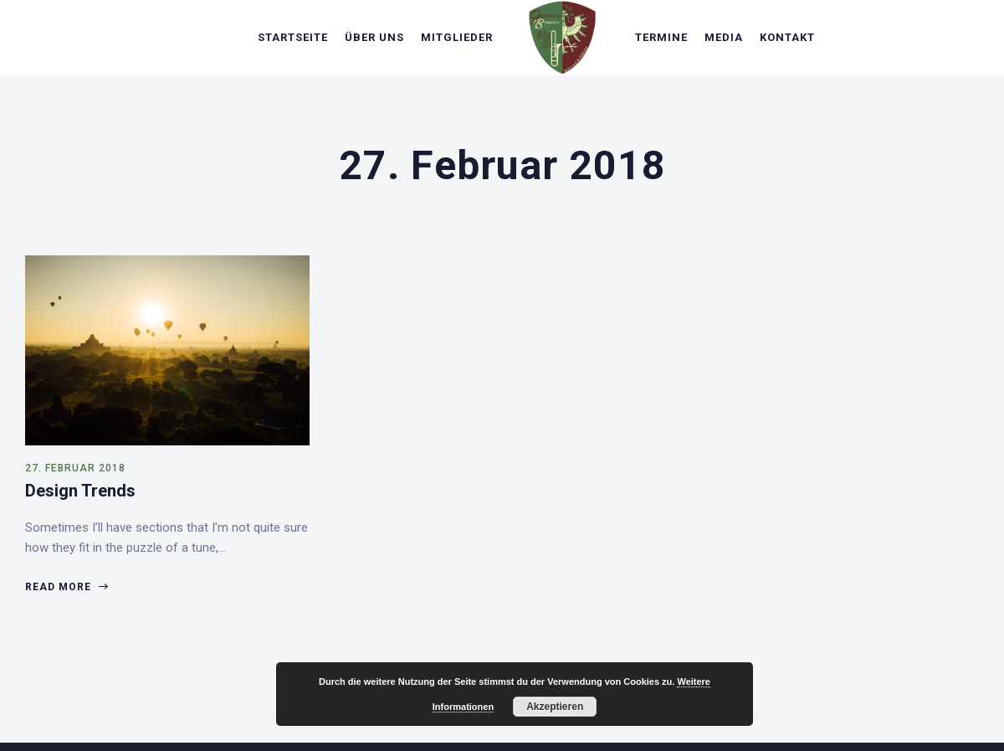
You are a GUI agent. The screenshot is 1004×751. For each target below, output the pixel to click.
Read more (66, 587)
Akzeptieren (554, 706)
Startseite (293, 37)
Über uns (374, 37)
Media (723, 37)
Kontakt (787, 37)
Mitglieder (457, 37)
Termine (661, 37)
